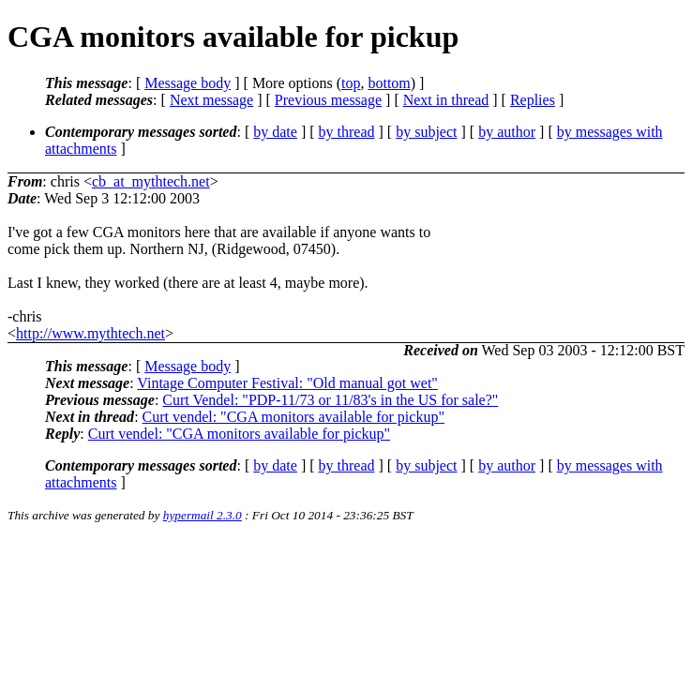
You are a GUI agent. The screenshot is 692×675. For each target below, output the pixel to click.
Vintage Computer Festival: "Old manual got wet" (287, 383)
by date (275, 132)
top (350, 83)
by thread (347, 132)
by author (506, 132)
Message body (187, 83)
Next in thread (446, 100)
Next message (211, 100)
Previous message (328, 100)
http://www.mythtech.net (90, 333)
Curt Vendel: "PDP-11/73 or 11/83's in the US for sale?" (330, 400)
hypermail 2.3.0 (202, 515)
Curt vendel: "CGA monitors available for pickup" (293, 417)
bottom (389, 83)
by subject (426, 132)
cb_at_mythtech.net (151, 181)
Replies (532, 100)
